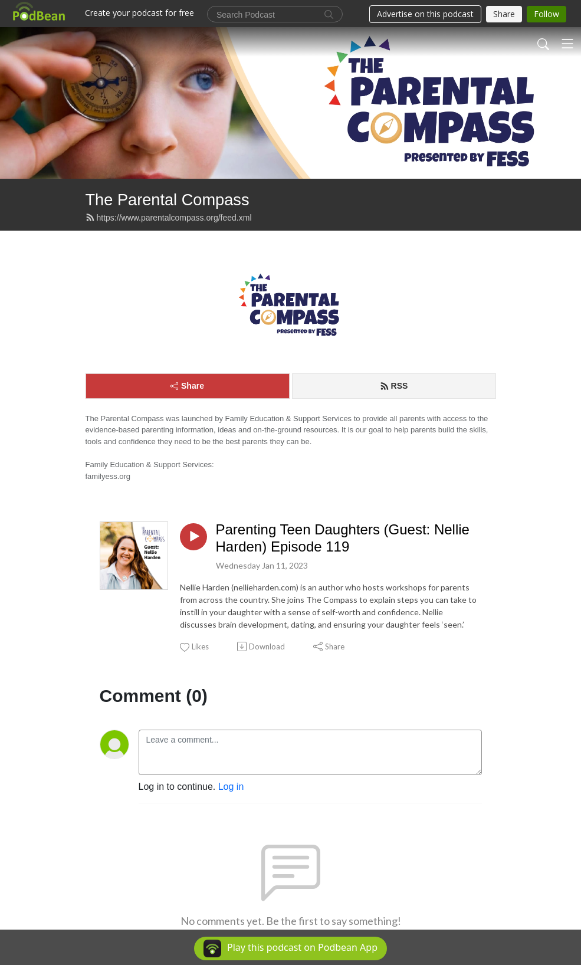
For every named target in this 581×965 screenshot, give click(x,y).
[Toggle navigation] (567, 43)
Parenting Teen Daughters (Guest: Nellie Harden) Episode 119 (343, 537)
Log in (231, 787)
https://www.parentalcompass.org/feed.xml (169, 217)
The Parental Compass (168, 200)
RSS (394, 385)
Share (187, 385)
